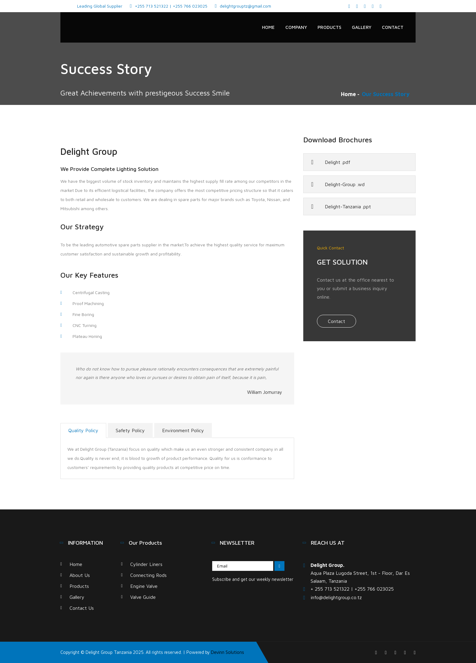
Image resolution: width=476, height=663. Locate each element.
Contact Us (82, 608)
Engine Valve (144, 586)
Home (268, 27)
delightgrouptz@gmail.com (245, 6)
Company (296, 27)
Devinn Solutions (227, 652)
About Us (80, 575)
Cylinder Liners (146, 564)
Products (329, 27)
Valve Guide (143, 597)
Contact (392, 27)
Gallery (361, 27)
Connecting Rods (148, 575)
